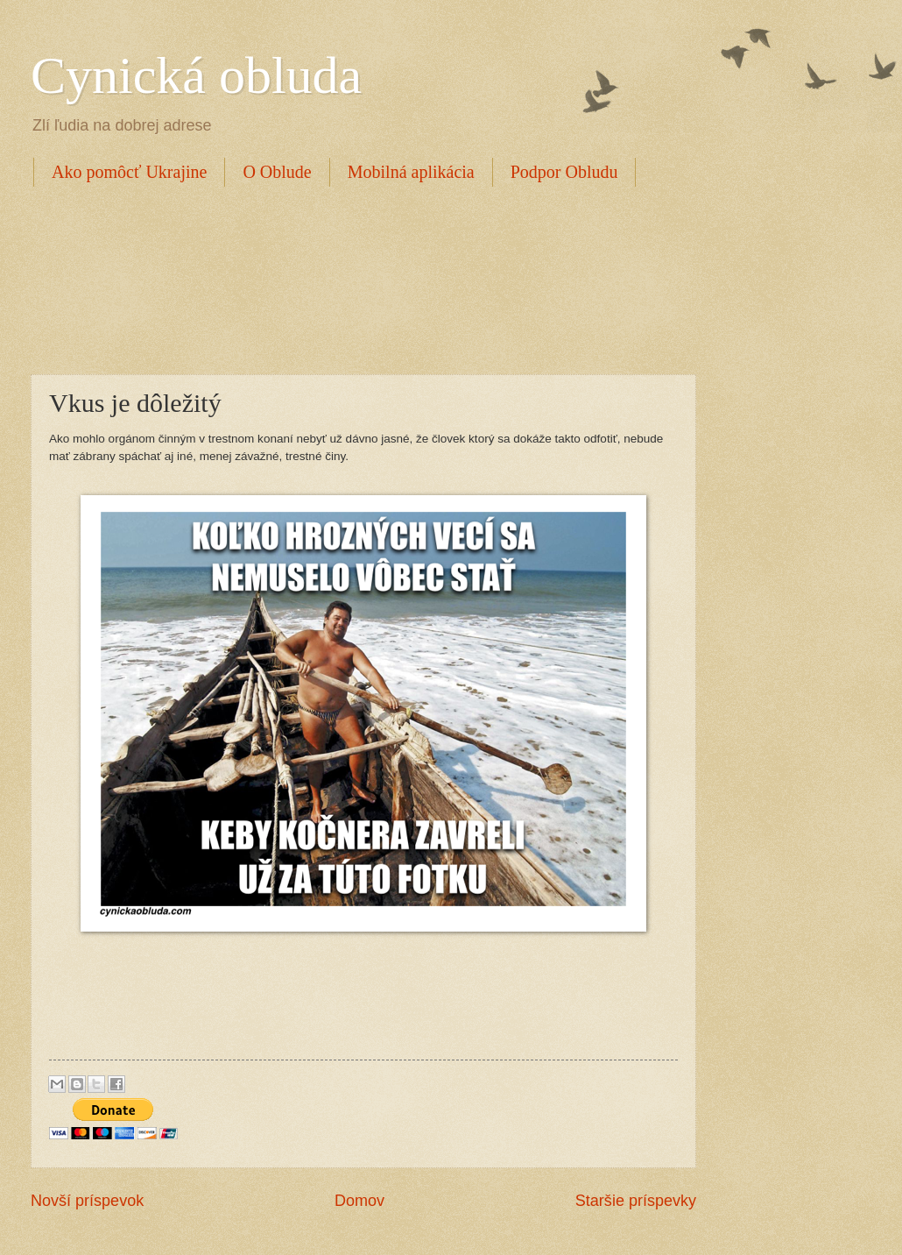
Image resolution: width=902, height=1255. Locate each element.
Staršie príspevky (635, 1200)
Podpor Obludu (564, 171)
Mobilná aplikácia (411, 171)
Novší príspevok (87, 1200)
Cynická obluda (196, 75)
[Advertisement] (349, 278)
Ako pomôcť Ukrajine (129, 171)
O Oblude (277, 171)
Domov (359, 1200)
